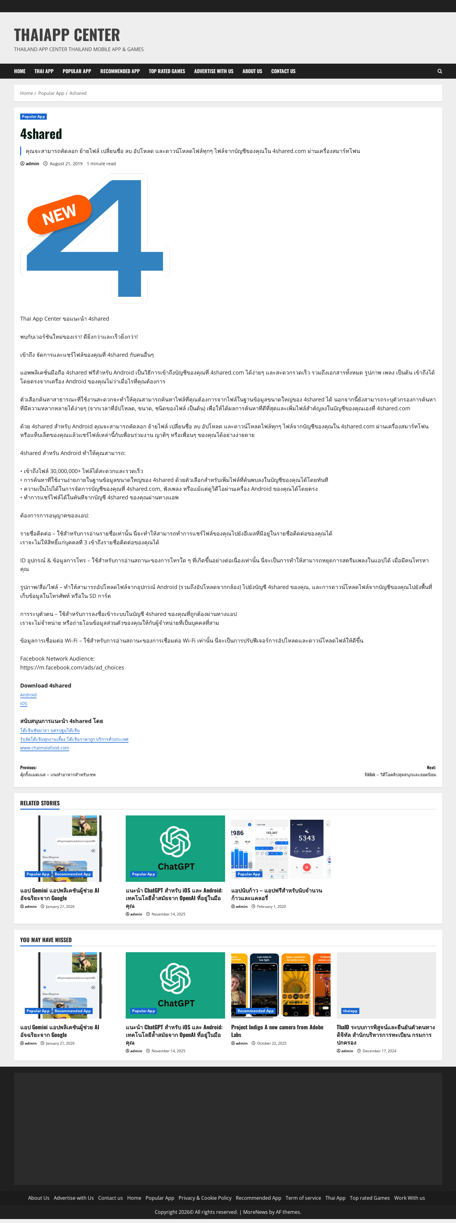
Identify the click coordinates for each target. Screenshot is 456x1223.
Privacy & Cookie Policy (205, 1202)
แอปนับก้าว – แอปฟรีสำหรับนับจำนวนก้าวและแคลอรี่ (276, 898)
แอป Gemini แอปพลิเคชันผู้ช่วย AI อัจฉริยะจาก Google (59, 898)
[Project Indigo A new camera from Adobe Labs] (281, 989)
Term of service (303, 1202)
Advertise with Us (213, 71)
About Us (252, 71)
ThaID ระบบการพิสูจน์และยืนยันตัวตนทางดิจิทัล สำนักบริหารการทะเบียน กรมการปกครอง (386, 1038)
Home (19, 71)
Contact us (283, 71)
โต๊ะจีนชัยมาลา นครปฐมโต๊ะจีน (58, 729)
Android (30, 694)
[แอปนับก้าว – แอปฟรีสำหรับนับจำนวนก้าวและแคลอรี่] (281, 852)
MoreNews (255, 1216)
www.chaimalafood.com (51, 747)
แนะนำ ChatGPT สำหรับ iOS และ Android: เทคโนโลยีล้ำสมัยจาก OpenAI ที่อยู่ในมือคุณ (174, 901)
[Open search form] (440, 71)
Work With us (409, 1202)
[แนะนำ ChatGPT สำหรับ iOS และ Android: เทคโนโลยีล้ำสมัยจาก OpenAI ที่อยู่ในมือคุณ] (175, 852)
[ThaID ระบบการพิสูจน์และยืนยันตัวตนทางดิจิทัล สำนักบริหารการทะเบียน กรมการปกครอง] (386, 989)
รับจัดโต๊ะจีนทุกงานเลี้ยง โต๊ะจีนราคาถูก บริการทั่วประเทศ (89, 738)
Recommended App (120, 71)
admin (32, 163)
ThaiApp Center (67, 34)
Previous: (124, 773)
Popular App (77, 71)
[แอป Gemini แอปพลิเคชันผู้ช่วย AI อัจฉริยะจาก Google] (70, 852)
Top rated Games (167, 71)
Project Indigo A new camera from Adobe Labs (277, 1034)
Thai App (44, 71)
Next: (332, 773)
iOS (24, 703)
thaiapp (350, 1014)
